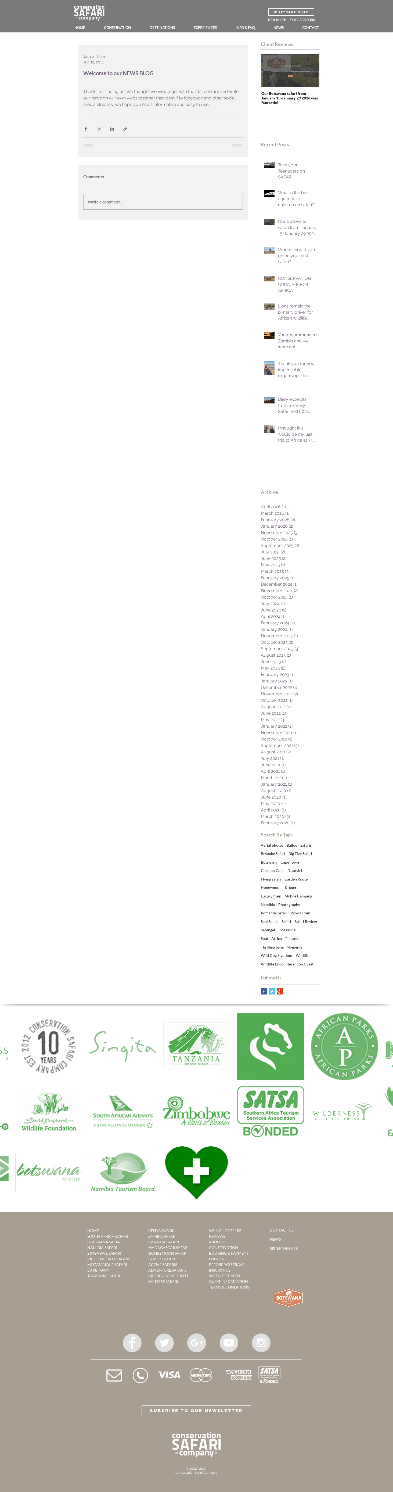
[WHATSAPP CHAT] (291, 12)
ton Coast (305, 964)
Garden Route (296, 879)
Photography (289, 904)
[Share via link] (125, 128)
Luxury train (271, 896)
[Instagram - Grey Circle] (261, 1342)
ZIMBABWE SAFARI (104, 1253)
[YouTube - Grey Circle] (228, 1342)
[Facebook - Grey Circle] (132, 1342)
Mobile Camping (298, 896)
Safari (286, 921)
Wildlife (302, 955)
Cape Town (289, 862)
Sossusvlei (288, 930)
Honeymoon (271, 887)
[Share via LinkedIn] (112, 128)
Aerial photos (272, 845)
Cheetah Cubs (272, 870)
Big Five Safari (300, 853)
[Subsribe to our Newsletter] (196, 1410)
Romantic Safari (274, 913)
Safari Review (305, 921)
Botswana (269, 862)
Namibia (268, 904)
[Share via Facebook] (85, 128)
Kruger (291, 887)
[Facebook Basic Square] (264, 991)
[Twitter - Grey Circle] (164, 1342)
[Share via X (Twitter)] (99, 128)
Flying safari (271, 879)
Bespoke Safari (273, 853)
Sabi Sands (269, 921)
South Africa (271, 938)
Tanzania (292, 938)
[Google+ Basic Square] (280, 991)
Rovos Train (300, 913)
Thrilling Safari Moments (281, 947)
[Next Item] (310, 70)
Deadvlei (294, 870)
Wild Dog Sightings (277, 955)
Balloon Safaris (299, 845)
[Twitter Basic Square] (272, 991)
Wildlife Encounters (277, 964)
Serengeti (268, 930)
